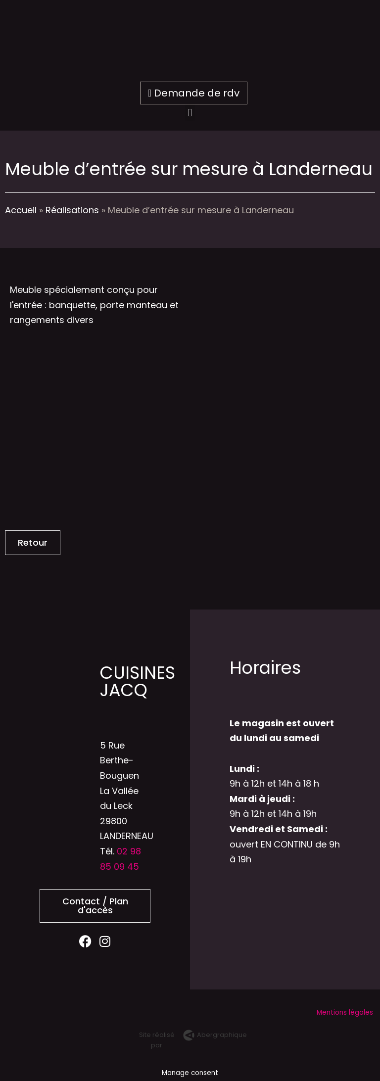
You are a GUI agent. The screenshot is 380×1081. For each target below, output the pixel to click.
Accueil (21, 210)
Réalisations (72, 210)
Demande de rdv (193, 93)
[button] (189, 112)
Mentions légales (346, 1012)
